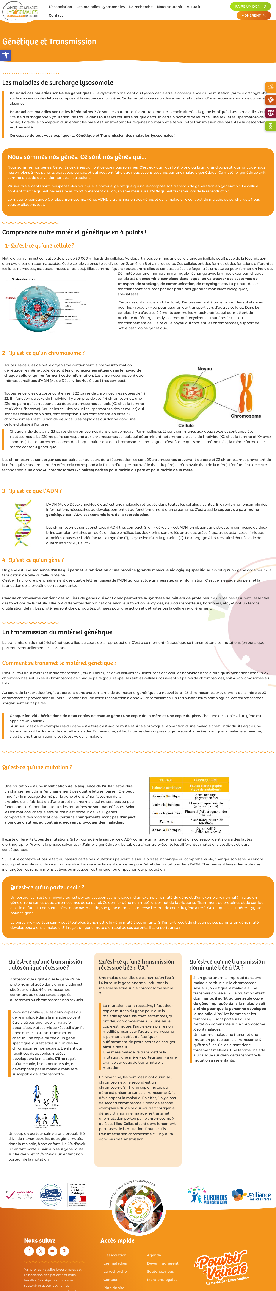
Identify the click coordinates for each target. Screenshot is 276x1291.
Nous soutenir (169, 7)
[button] (5, 55)
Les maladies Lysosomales (100, 7)
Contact (56, 15)
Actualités (195, 7)
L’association (60, 7)
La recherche (141, 7)
